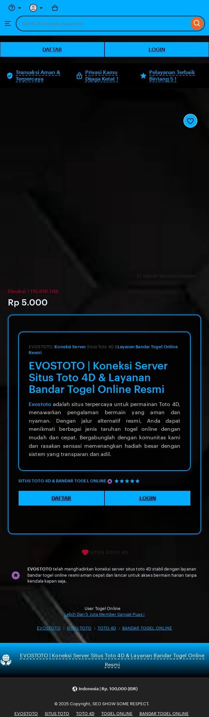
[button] (104, 689)
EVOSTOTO (49, 628)
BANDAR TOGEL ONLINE (147, 628)
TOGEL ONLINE (117, 713)
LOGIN (157, 49)
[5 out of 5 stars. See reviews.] (128, 481)
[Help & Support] (14, 8)
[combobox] (102, 23)
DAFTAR (52, 49)
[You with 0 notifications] (36, 8)
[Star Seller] (110, 481)
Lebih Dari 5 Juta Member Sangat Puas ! (104, 614)
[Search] (197, 23)
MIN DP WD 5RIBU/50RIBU (166, 276)
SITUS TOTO (79, 628)
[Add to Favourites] (190, 121)
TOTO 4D (107, 628)
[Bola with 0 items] (55, 8)
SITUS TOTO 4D (104, 552)
